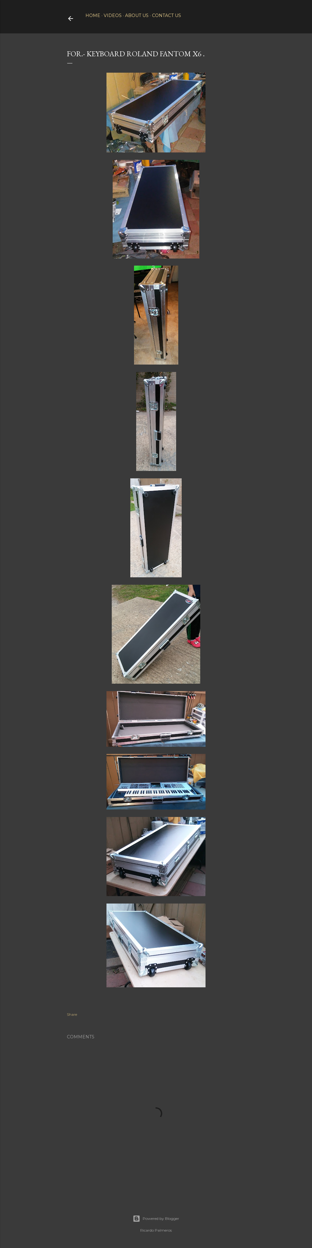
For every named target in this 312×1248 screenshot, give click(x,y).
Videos (113, 15)
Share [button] (72, 1014)
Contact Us (166, 15)
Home (92, 15)
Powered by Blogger (156, 1218)
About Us (137, 15)
